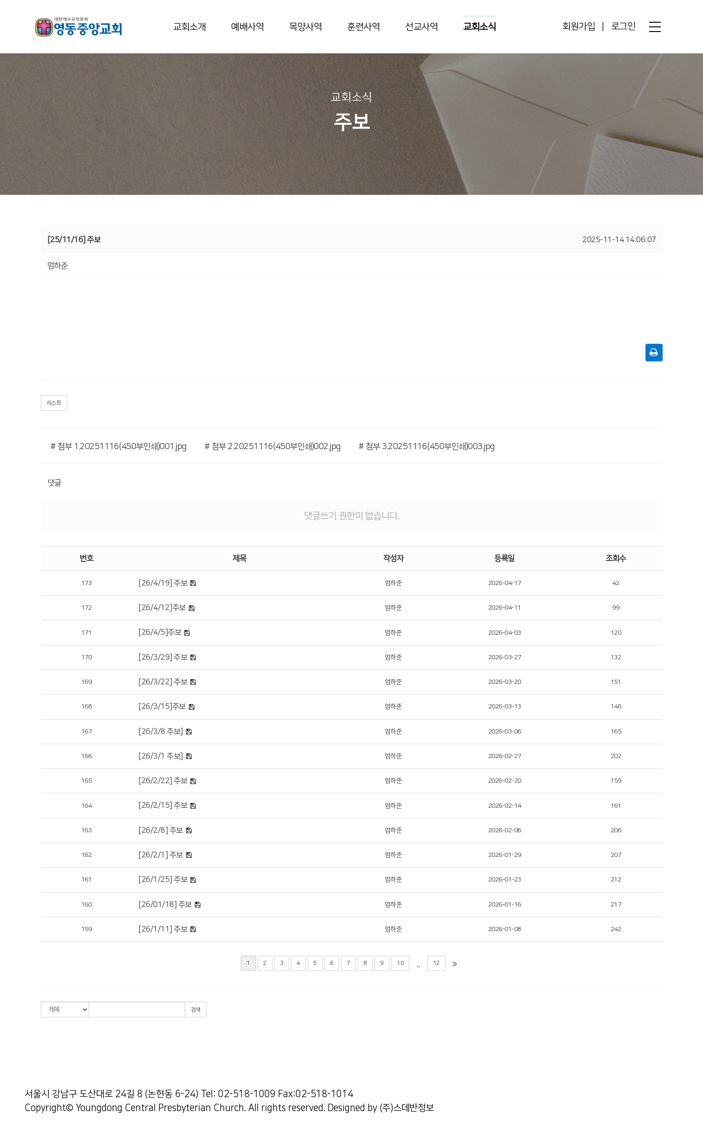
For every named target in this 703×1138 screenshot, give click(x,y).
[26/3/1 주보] (160, 756)
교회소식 (479, 27)
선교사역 (421, 27)
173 (86, 583)
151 (616, 682)
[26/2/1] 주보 (160, 855)
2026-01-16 (504, 904)
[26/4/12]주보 (162, 608)
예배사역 (247, 27)
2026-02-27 (504, 756)
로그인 (623, 26)
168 (86, 706)
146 (616, 706)
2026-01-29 (504, 855)
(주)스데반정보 (407, 1108)
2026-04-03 (504, 633)
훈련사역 (363, 27)
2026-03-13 (504, 706)
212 (616, 879)
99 (615, 607)
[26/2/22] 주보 (162, 781)
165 (616, 731)
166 (86, 756)
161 (616, 806)
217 (616, 904)
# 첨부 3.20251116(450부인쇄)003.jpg (427, 446)
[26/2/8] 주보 (160, 830)
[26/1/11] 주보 (162, 929)
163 (86, 830)
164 (86, 806)
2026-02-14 (504, 806)
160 (86, 904)
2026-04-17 (504, 583)
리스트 (54, 403)
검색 (195, 1010)
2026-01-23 (504, 879)
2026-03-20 (504, 682)
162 (86, 855)
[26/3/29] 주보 (162, 657)
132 (616, 657)
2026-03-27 (504, 657)
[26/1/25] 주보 (162, 879)
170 (86, 657)
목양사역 (305, 27)
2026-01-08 (504, 929)
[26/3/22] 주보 (162, 682)
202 (616, 756)
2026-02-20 (504, 780)
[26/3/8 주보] (160, 731)
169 (86, 682)
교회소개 (189, 27)
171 (86, 633)
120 (616, 633)
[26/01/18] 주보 (165, 904)
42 (615, 583)
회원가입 (578, 26)
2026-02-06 (504, 830)
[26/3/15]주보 (162, 706)
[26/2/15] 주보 (162, 805)
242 (616, 929)
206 (616, 830)
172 (86, 607)
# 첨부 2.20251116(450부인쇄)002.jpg (273, 446)
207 (616, 855)
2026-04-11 (504, 607)
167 (86, 731)
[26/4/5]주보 (159, 632)
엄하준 (393, 583)
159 (616, 780)
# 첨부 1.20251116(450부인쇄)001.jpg (119, 446)
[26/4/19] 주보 (162, 583)
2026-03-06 (504, 731)
